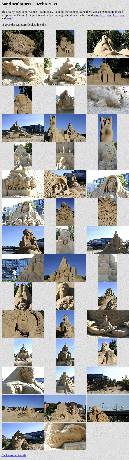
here (96, 15)
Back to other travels (13, 455)
